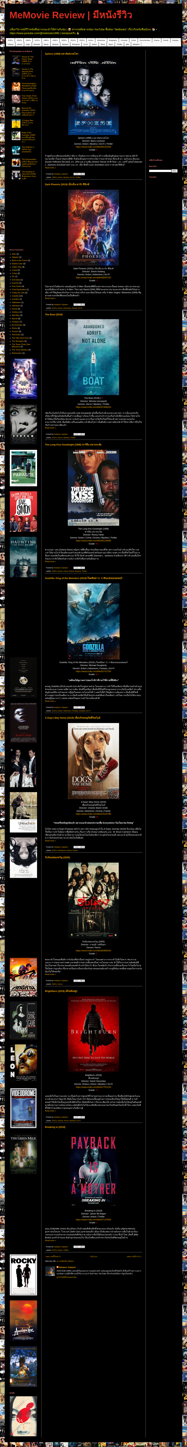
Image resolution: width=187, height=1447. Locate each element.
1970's (37, 40)
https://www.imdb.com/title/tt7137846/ (93, 1219)
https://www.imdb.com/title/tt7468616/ (93, 407)
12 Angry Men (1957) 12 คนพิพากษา (27, 122)
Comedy (124, 40)
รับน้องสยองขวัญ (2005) (57, 857)
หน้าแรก (93, 1256)
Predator (15, 322)
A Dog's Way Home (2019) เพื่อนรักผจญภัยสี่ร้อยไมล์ (72, 717)
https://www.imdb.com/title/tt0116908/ (93, 540)
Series (94, 44)
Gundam (15, 299)
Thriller (119, 44)
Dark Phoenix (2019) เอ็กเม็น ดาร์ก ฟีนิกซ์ (67, 184)
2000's (64, 40)
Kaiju (28, 44)
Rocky (14, 328)
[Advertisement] (93, 1298)
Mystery (65, 44)
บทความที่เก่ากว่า (134, 1256)
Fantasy (175, 40)
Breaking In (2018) (55, 1127)
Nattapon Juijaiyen (67, 1267)
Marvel (74, 308)
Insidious (15, 312)
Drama (156, 40)
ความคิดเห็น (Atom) (65, 1261)
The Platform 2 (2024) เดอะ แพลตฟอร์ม (28, 149)
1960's (28, 40)
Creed (14, 270)
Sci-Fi (85, 44)
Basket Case (17, 264)
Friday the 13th (18, 293)
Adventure (101, 40)
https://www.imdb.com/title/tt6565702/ (93, 277)
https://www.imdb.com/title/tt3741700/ (93, 671)
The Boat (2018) (54, 314)
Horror (19, 44)
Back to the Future (19, 260)
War (127, 44)
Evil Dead (16, 280)
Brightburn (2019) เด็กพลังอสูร (61, 991)
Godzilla (82, 711)
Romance (76, 44)
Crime (133, 40)
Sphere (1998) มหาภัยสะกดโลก (61, 53)
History (10, 44)
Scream (15, 331)
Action (90, 40)
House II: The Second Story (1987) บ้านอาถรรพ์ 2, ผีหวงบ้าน (29, 73)
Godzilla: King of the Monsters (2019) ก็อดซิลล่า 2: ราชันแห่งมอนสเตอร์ (83, 578)
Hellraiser (16, 306)
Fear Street (16, 286)
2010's (73, 40)
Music (46, 44)
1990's (55, 40)
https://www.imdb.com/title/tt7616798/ (93, 814)
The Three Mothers (20, 350)
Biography (113, 40)
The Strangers (18, 341)
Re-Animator (17, 325)
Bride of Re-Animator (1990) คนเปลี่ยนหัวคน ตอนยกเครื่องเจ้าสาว (28, 137)
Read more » (50, 168)
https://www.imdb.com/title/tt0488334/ (93, 950)
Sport (111, 44)
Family (165, 40)
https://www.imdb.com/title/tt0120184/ (93, 147)
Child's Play (17, 267)
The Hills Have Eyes (20, 338)
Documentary (145, 40)
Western (136, 44)
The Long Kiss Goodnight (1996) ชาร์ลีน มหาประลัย (73, 444)
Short (103, 44)
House (14, 309)
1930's (10, 40)
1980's (46, 40)
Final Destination (19, 289)
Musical (55, 44)
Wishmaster (17, 353)
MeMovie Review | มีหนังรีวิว (70, 15)
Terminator (16, 335)
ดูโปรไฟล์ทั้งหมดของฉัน (67, 1277)
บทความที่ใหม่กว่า (53, 1256)
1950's (19, 40)
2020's (82, 40)
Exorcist (15, 283)
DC (13, 277)
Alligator (15, 257)
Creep (14, 273)
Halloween (16, 302)
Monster (37, 44)
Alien (14, 254)
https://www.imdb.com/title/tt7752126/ (93, 1087)
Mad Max (16, 315)
